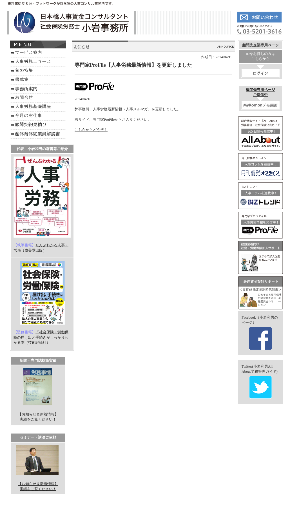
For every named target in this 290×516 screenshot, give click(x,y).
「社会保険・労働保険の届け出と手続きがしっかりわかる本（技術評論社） (41, 337)
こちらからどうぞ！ (91, 130)
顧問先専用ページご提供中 (260, 99)
